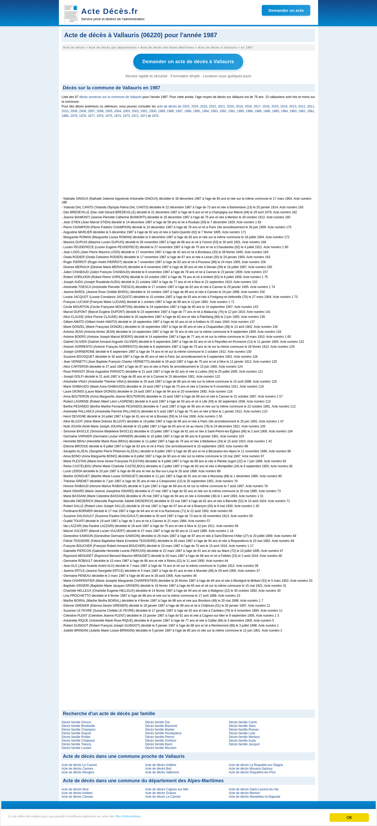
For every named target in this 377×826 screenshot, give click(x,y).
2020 (230, 105)
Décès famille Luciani (76, 746)
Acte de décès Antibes (160, 763)
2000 (152, 110)
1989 (249, 110)
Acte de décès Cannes (77, 767)
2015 (275, 105)
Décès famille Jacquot (244, 743)
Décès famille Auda (242, 739)
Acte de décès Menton (244, 792)
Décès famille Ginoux (76, 721)
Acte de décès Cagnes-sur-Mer (166, 788)
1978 (82, 114)
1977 (91, 114)
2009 (73, 110)
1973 (126, 114)
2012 (301, 105)
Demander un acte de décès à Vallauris (188, 61)
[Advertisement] (188, 158)
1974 (117, 114)
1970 (155, 114)
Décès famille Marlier (159, 728)
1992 (222, 110)
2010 (65, 110)
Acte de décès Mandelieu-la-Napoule (254, 795)
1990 (240, 110)
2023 (203, 105)
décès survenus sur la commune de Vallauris (110, 95)
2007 (91, 110)
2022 (212, 105)
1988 (258, 110)
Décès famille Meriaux (244, 735)
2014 (283, 105)
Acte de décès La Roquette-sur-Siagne (256, 763)
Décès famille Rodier (76, 735)
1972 (134, 114)
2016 (266, 105)
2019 (239, 105)
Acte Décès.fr (109, 11)
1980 (65, 114)
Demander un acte (286, 10)
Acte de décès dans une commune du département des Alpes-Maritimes (143, 779)
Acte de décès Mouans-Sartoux (251, 767)
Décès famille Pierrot (159, 735)
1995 (196, 110)
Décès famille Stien (242, 724)
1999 (161, 110)
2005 (109, 110)
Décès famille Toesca (76, 743)
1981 (310, 110)
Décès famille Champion (79, 728)
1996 (187, 110)
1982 (302, 110)
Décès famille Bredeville (78, 724)
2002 (135, 110)
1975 (108, 114)
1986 (266, 110)
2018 (248, 105)
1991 (231, 110)
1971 (143, 114)
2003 (126, 110)
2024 (194, 105)
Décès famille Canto (243, 721)
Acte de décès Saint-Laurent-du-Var (254, 788)
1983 (293, 110)
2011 (310, 105)
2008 (82, 110)
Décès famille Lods (242, 732)
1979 (73, 114)
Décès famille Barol (158, 743)
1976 (100, 114)
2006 (100, 110)
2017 (257, 105)
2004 (117, 110)
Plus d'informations (175, 817)
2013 (292, 105)
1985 (275, 110)
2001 (144, 110)
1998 (170, 110)
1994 (205, 110)
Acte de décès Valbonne (162, 771)
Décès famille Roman (244, 728)
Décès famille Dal (157, 721)
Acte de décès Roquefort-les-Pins (252, 771)
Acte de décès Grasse (160, 792)
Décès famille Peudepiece (163, 732)
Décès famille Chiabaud (78, 739)
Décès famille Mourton (160, 746)
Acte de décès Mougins (78, 771)
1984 (284, 110)
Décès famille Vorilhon (160, 739)
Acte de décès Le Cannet (79, 763)
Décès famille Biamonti (161, 724)
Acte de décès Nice (75, 788)
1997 (179, 110)
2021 (221, 105)
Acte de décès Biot (158, 767)
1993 (214, 110)
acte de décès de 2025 (173, 105)
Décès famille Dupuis (76, 732)
